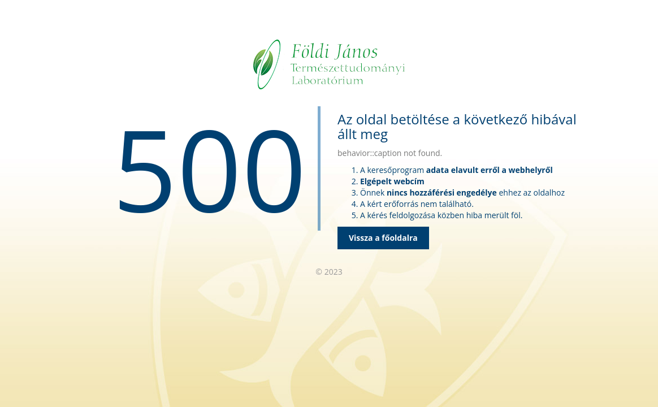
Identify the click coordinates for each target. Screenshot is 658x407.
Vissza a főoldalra (383, 237)
